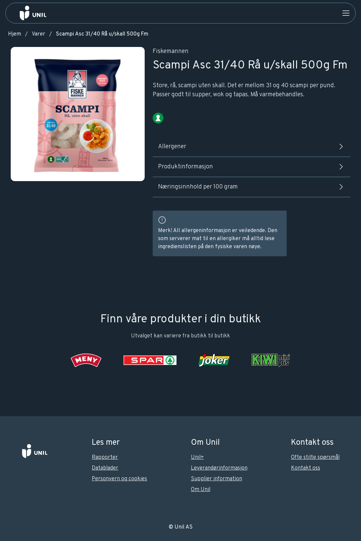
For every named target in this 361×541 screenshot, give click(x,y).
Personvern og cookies (119, 479)
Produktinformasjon (251, 167)
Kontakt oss (305, 468)
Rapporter (105, 457)
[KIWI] (270, 360)
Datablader (105, 468)
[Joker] (214, 360)
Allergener (251, 147)
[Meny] (86, 360)
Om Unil (200, 489)
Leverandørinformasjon (219, 468)
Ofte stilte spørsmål (315, 457)
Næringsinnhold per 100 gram (251, 187)
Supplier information (216, 479)
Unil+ (197, 457)
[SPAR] (150, 360)
